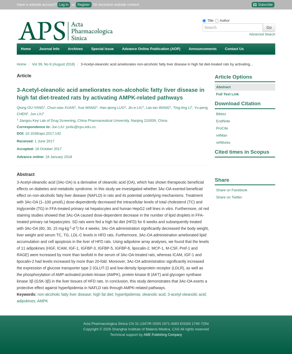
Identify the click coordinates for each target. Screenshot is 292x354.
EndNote (223, 121)
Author (225, 21)
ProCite (222, 128)
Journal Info (49, 49)
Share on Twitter (229, 197)
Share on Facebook (231, 190)
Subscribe (263, 5)
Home (26, 49)
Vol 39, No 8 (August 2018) (54, 64)
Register (84, 5)
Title (210, 21)
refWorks (223, 142)
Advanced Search (262, 34)
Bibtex (221, 114)
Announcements (203, 49)
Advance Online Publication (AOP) (151, 49)
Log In (63, 5)
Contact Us (234, 49)
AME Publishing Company (163, 335)
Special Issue (102, 49)
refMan (221, 135)
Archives (75, 49)
